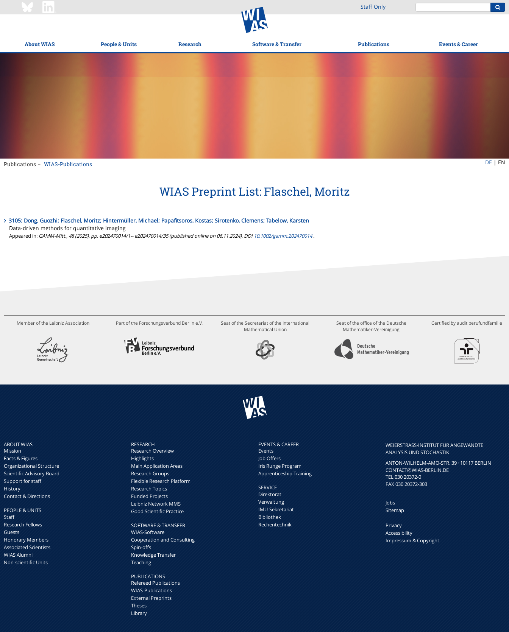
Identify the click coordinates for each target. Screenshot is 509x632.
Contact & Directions (27, 496)
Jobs (390, 502)
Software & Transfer (276, 44)
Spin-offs (141, 547)
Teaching (141, 562)
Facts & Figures (20, 458)
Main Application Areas (157, 465)
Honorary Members (26, 539)
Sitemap (395, 510)
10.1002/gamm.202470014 (283, 235)
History (12, 488)
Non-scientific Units (26, 562)
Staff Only (373, 6)
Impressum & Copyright (412, 540)
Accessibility (399, 532)
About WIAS (40, 44)
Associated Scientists (27, 547)
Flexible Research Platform (160, 481)
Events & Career (458, 44)
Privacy (394, 525)
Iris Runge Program (279, 465)
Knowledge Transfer (153, 554)
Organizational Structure (31, 465)
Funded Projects (149, 496)
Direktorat (269, 494)
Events (265, 450)
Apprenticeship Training (285, 473)
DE (488, 162)
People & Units (119, 44)
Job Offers (269, 458)
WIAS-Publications (68, 164)
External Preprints (151, 598)
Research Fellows (23, 524)
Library (139, 613)
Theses (139, 605)
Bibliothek (269, 517)
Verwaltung (271, 501)
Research (189, 44)
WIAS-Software (147, 532)
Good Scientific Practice (157, 511)
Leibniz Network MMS (156, 503)
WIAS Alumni (18, 554)
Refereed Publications (155, 582)
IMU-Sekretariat (276, 509)
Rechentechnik (275, 524)
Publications (373, 44)
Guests (11, 532)
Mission (12, 450)
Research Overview (152, 450)
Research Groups (150, 473)
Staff (9, 517)
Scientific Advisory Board (31, 473)
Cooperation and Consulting (163, 539)
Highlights (142, 458)
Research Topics (149, 488)
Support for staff (22, 481)
